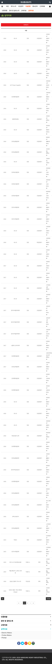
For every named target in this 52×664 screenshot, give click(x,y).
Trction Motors (6, 635)
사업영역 (20, 6)
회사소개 (13, 6)
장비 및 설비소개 (14, 10)
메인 (7, 6)
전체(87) (26, 25)
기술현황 (28, 6)
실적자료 (31, 10)
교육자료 (23, 10)
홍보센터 (35, 6)
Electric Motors (6, 633)
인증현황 (4, 10)
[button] (2, 598)
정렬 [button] (48, 598)
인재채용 (42, 6)
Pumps (4, 638)
